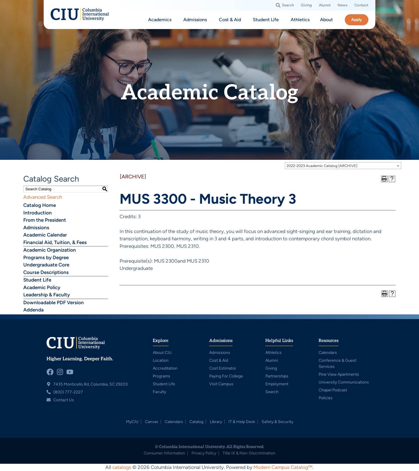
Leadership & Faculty (46, 295)
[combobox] (343, 165)
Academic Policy (41, 287)
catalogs (121, 467)
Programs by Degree (46, 257)
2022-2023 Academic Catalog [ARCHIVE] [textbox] (322, 166)
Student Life (37, 280)
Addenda (33, 310)
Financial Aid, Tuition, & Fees (55, 242)
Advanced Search (42, 197)
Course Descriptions (46, 272)
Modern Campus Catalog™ (283, 467)
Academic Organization (49, 250)
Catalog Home (39, 205)
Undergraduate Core (46, 265)
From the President (44, 220)
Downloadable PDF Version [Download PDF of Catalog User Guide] (53, 302)
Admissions (36, 227)
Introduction (37, 213)
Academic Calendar (45, 235)
